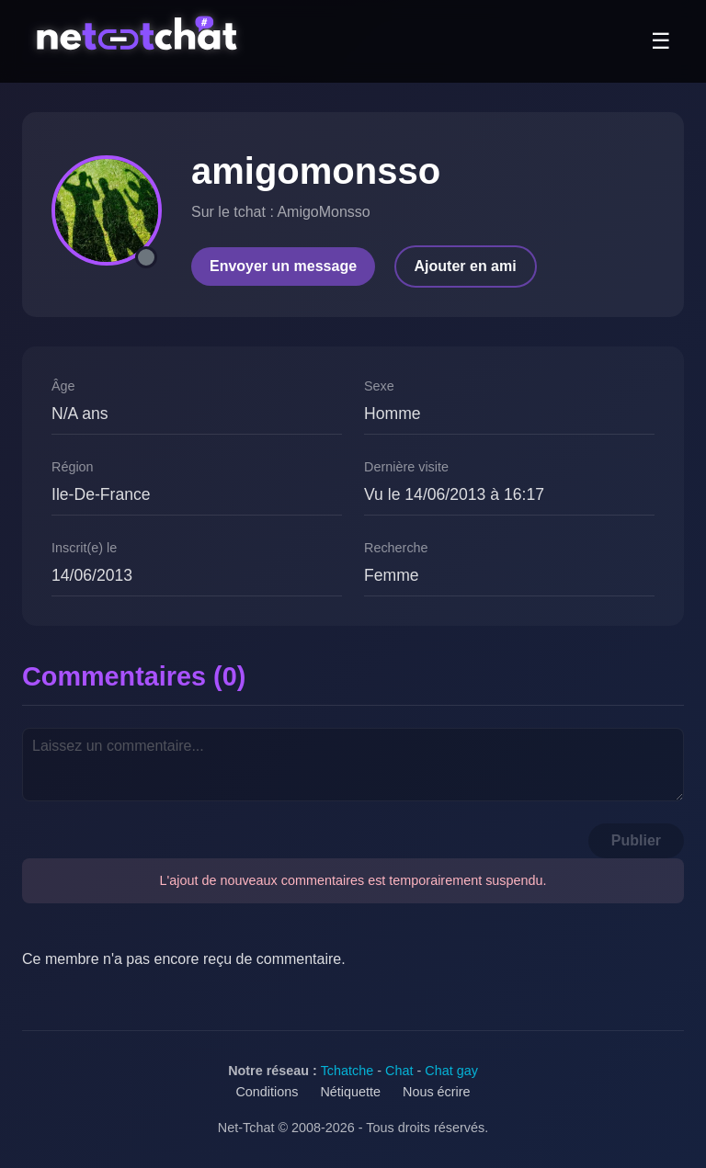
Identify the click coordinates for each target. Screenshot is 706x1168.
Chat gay (451, 1070)
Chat (399, 1070)
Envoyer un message (283, 266)
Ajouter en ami (466, 266)
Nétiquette (350, 1091)
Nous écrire (437, 1091)
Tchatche (347, 1070)
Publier (636, 840)
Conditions (266, 1091)
